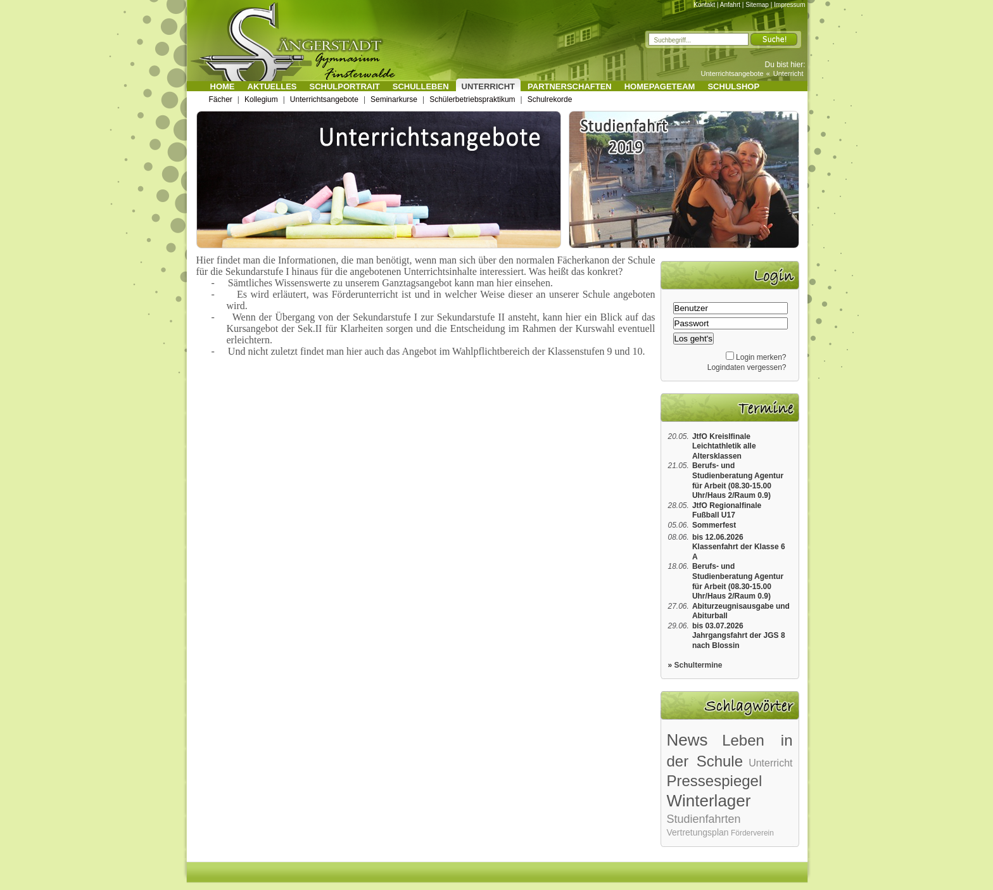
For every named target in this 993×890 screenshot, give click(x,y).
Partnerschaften (570, 86)
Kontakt (704, 4)
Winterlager (709, 800)
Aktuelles (272, 86)
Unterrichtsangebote (732, 73)
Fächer (220, 99)
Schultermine (698, 665)
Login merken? (761, 357)
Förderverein (752, 833)
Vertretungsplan (698, 832)
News (687, 739)
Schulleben (421, 86)
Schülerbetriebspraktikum (472, 99)
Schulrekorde (550, 99)
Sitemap (757, 4)
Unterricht (788, 73)
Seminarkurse (393, 99)
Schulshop (733, 86)
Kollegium (261, 99)
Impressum (789, 4)
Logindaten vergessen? (747, 367)
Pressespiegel (714, 780)
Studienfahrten (704, 819)
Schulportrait (345, 86)
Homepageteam (659, 86)
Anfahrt (730, 4)
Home (222, 86)
